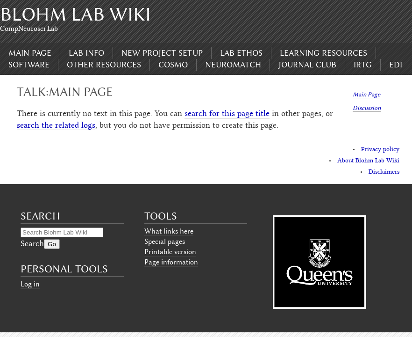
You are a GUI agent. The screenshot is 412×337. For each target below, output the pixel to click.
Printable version (170, 252)
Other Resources (104, 64)
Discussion (367, 107)
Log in (30, 284)
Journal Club (307, 64)
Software (29, 64)
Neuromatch (233, 64)
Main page (29, 53)
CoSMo (173, 64)
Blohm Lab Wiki (75, 14)
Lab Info (86, 53)
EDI (395, 64)
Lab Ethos (241, 53)
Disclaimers (384, 172)
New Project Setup (162, 53)
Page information (171, 262)
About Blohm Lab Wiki (368, 161)
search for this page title (227, 114)
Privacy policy (380, 150)
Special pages (164, 241)
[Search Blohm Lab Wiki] (62, 232)
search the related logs (56, 126)
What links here (168, 231)
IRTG (363, 64)
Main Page (366, 94)
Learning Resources (323, 53)
